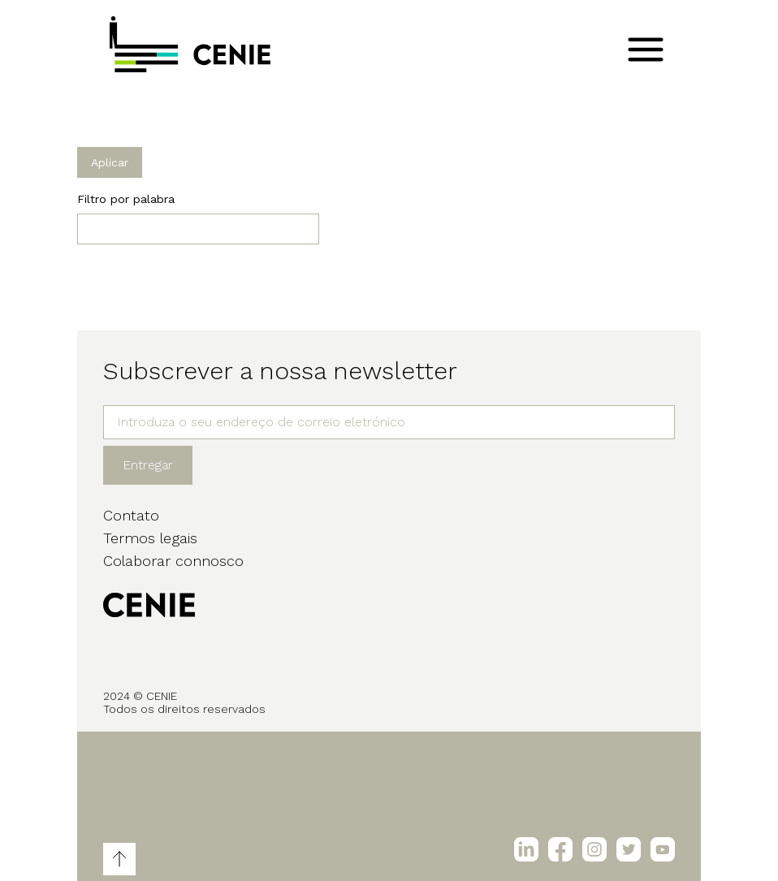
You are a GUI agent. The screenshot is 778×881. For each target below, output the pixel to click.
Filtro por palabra (126, 198)
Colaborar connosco (173, 560)
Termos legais (150, 537)
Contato (131, 515)
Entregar (148, 465)
